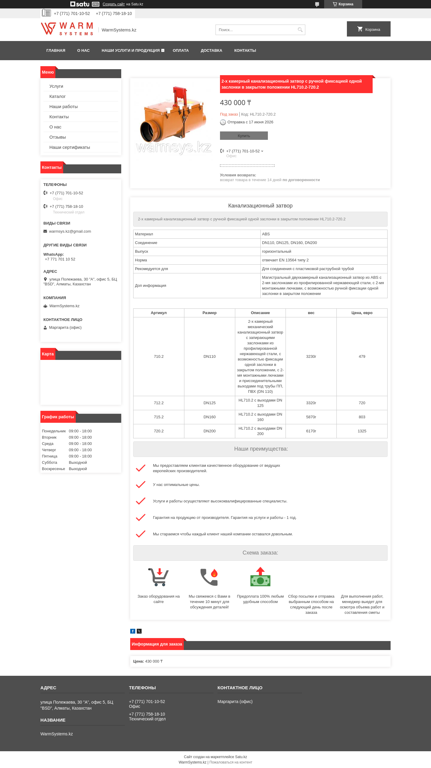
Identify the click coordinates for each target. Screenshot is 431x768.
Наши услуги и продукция (131, 50)
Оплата (181, 50)
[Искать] (300, 30)
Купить (244, 136)
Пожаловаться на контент (231, 762)
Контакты (245, 50)
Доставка (211, 50)
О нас (83, 50)
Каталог (57, 96)
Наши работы (63, 106)
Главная (55, 50)
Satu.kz (241, 757)
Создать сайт (114, 4)
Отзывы (57, 137)
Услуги (56, 86)
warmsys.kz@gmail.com (70, 231)
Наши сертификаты (69, 147)
